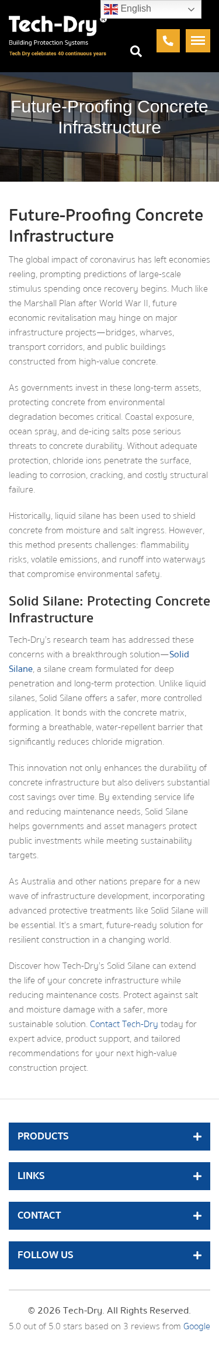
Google (196, 1326)
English (127, 9)
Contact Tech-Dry (124, 1024)
